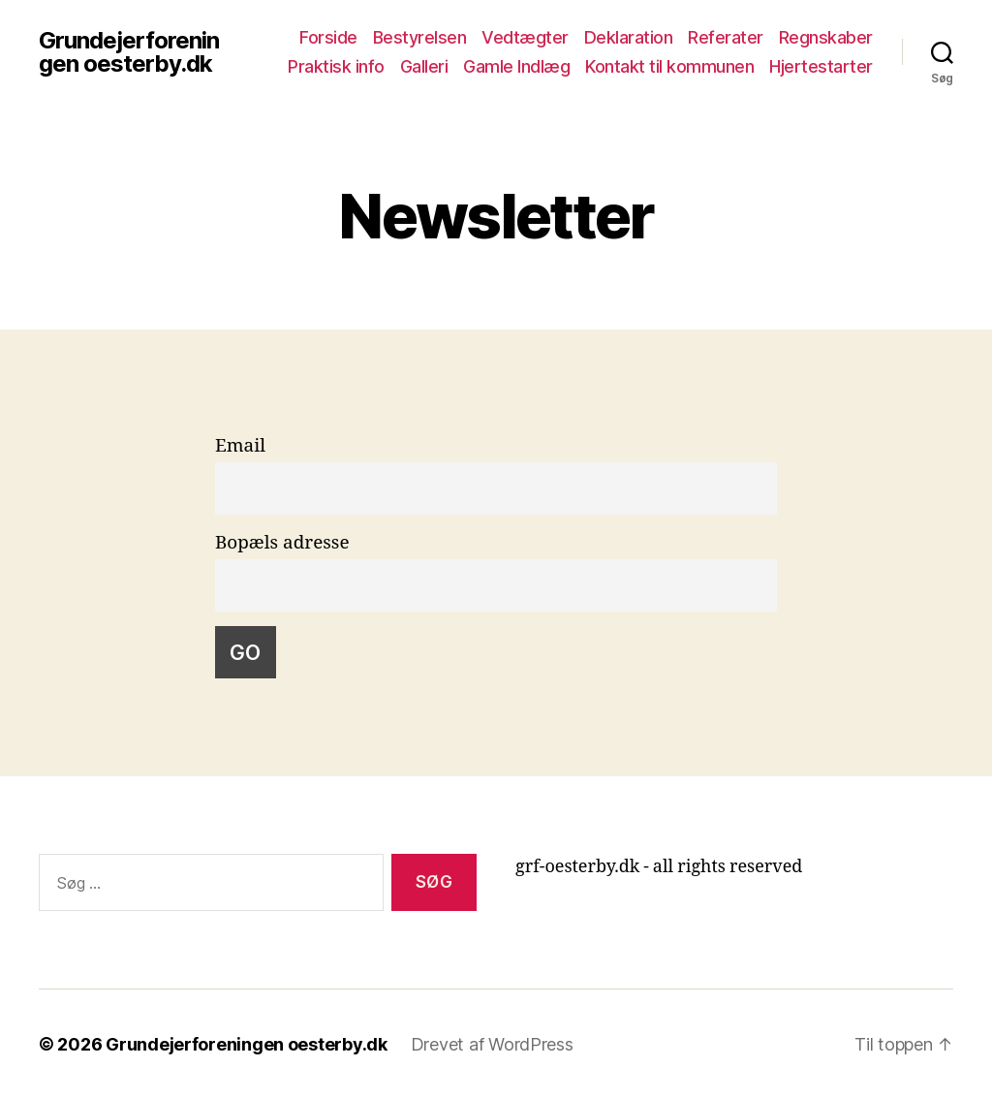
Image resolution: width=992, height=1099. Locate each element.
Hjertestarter (821, 66)
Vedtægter (525, 37)
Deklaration (628, 37)
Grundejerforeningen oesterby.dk (129, 52)
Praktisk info (336, 66)
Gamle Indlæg (516, 66)
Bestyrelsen (420, 37)
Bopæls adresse (282, 542)
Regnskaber (826, 37)
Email (240, 445)
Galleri (424, 66)
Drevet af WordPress (492, 1044)
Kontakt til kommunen (669, 66)
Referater (725, 37)
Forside (328, 37)
